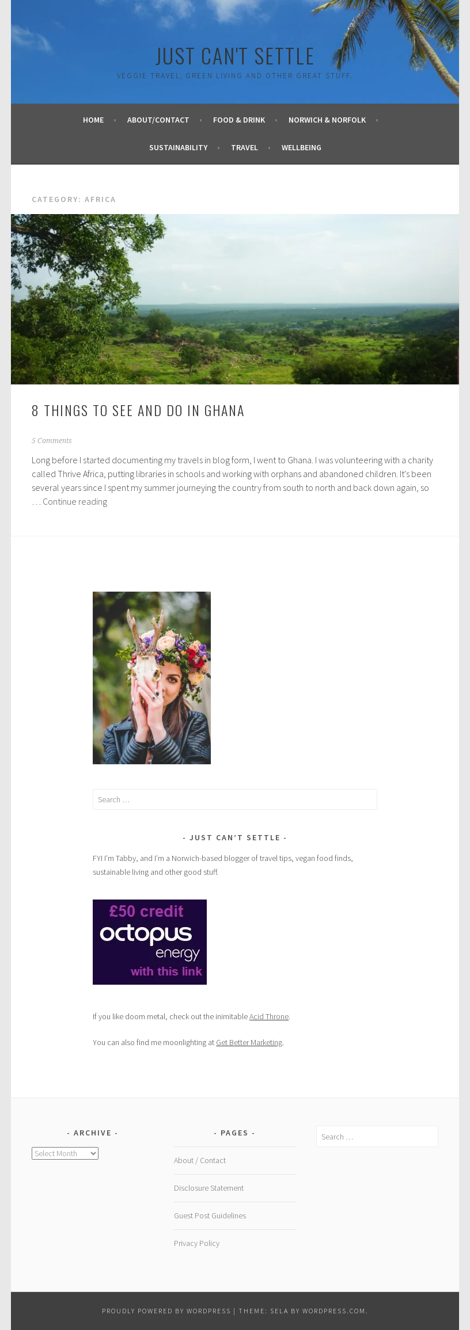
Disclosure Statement (209, 1188)
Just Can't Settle (235, 55)
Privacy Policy (196, 1243)
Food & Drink (239, 120)
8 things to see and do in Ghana (138, 409)
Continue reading (75, 501)
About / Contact (200, 1160)
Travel (244, 147)
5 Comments (52, 441)
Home (93, 120)
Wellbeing (301, 147)
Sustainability (178, 147)
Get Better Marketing (249, 1042)
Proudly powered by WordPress (166, 1310)
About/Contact (158, 120)
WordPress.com (334, 1310)
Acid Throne (269, 1016)
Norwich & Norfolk (327, 120)
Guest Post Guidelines (210, 1215)
